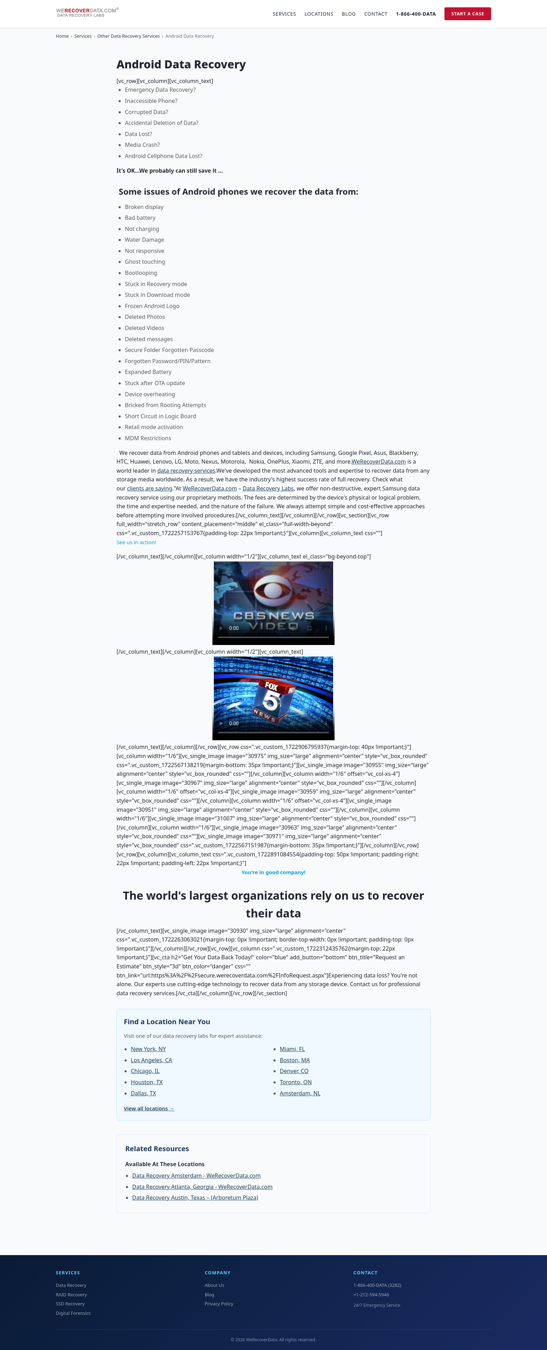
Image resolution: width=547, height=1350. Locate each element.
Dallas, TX (143, 1093)
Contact (376, 13)
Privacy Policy (219, 1303)
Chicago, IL (145, 1071)
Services (284, 13)
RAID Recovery (71, 1294)
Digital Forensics (73, 1313)
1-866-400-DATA (416, 13)
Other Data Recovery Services (128, 36)
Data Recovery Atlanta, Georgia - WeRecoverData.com (202, 1187)
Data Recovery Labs (268, 488)
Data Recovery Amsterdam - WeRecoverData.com (196, 1175)
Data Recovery (71, 1285)
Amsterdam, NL (300, 1093)
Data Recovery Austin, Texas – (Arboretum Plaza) (195, 1197)
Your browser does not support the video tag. (273, 603)
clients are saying (149, 488)
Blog (349, 13)
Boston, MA (295, 1060)
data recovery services (186, 470)
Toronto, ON (296, 1082)
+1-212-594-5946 (371, 1294)
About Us (214, 1285)
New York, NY (148, 1049)
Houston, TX (147, 1082)
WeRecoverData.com (379, 461)
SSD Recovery (70, 1303)
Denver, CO (294, 1071)
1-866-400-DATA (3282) (377, 1285)
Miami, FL (292, 1049)
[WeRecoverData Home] (91, 14)
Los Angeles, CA (151, 1060)
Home (62, 36)
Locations (319, 13)
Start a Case (467, 13)
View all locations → (149, 1108)
